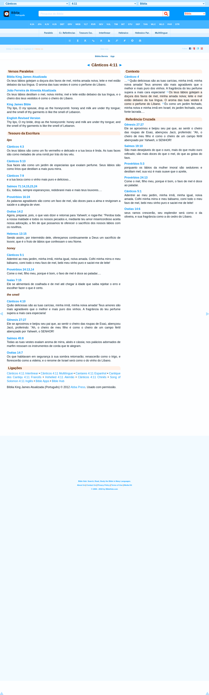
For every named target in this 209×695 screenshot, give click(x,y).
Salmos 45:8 (15, 338)
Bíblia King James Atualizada (27, 76)
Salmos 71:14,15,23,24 (22, 186)
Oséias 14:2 (15, 211)
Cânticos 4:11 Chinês (92, 377)
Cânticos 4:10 (16, 301)
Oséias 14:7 (15, 352)
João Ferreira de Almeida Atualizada (31, 90)
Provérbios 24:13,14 (20, 269)
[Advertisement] (104, 415)
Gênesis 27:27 (16, 319)
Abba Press (78, 387)
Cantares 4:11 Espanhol (91, 373)
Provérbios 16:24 (18, 197)
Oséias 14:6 (132, 209)
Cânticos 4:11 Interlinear (22, 373)
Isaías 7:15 (14, 280)
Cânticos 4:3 (15, 146)
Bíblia (8, 49)
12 (163, 103)
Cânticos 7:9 (15, 175)
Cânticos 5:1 (15, 255)
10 (128, 80)
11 (168, 92)
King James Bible (19, 104)
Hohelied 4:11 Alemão (59, 377)
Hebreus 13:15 (16, 233)
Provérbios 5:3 (134, 163)
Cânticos (17, 49)
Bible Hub (58, 381)
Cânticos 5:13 (16, 161)
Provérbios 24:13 (136, 177)
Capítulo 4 (28, 49)
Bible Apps (42, 381)
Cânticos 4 (131, 76)
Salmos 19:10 (133, 146)
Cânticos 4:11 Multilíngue (57, 373)
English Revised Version (23, 118)
